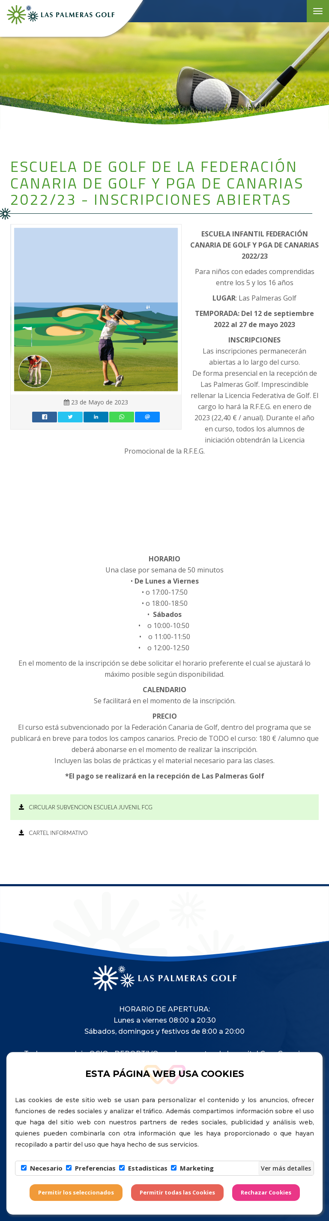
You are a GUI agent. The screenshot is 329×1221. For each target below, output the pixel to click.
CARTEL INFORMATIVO (53, 832)
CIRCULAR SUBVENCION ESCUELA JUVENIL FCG (86, 807)
